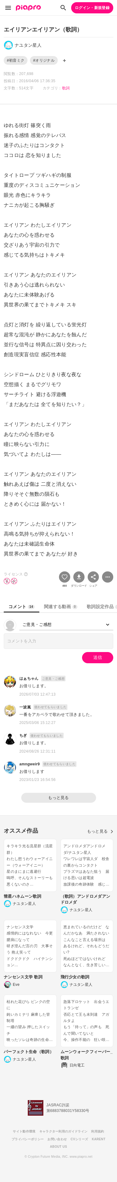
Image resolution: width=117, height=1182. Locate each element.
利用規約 (97, 1131)
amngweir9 (29, 764)
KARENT (98, 1139)
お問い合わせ (57, 1139)
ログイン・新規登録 (92, 8)
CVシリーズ (79, 1139)
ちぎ (23, 735)
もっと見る (58, 797)
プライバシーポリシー (28, 1139)
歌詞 (66, 88)
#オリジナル (44, 60)
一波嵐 (25, 707)
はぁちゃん (29, 678)
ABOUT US (58, 1146)
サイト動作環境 (24, 1131)
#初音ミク (15, 60)
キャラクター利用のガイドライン (63, 1131)
